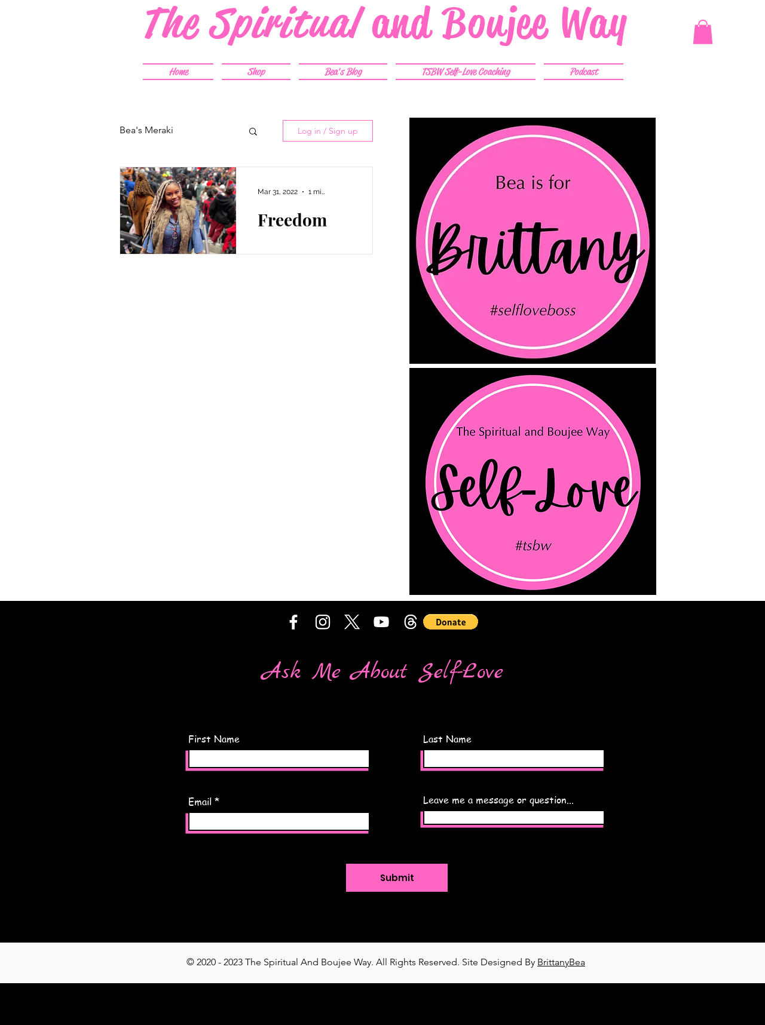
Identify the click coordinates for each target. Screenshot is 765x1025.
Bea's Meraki (146, 130)
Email (200, 801)
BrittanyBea (561, 962)
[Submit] (397, 878)
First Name (214, 739)
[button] (703, 32)
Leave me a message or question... (498, 800)
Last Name (447, 739)
